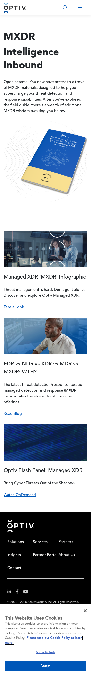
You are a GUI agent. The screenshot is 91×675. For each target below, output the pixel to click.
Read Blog (13, 414)
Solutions (15, 542)
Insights (14, 555)
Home (20, 526)
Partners (65, 542)
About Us (66, 555)
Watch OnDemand (20, 495)
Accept (46, 665)
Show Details (45, 652)
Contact (14, 568)
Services (40, 542)
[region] (45, 639)
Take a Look (14, 307)
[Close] (85, 610)
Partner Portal (45, 555)
